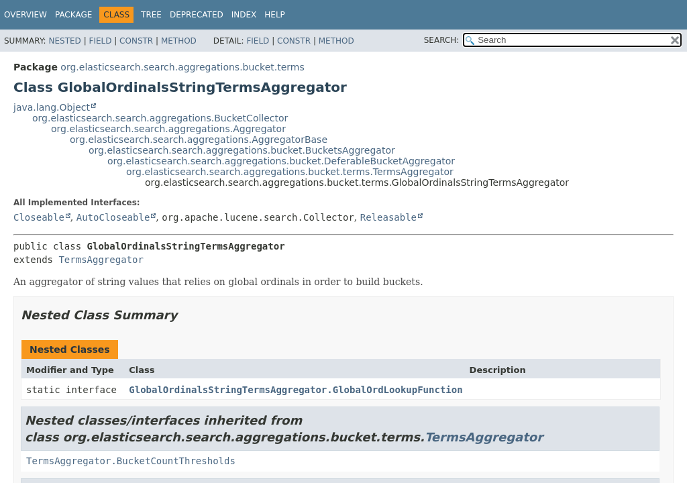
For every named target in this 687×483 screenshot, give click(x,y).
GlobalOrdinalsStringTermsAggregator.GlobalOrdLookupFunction (295, 389)
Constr (136, 41)
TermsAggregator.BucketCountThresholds (130, 460)
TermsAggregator (100, 259)
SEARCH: (442, 40)
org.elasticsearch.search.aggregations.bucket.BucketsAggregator (242, 150)
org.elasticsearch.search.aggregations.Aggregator (168, 128)
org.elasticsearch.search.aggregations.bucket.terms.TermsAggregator (290, 171)
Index (244, 14)
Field (100, 41)
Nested (64, 41)
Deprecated (196, 14)
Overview (25, 14)
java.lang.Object (51, 107)
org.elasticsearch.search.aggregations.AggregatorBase (198, 139)
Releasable (388, 217)
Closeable (38, 217)
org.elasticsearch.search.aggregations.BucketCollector (160, 118)
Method (179, 41)
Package (73, 14)
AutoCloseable (113, 217)
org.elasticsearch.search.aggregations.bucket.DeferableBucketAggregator (281, 161)
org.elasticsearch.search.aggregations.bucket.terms (182, 67)
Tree (151, 14)
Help (274, 14)
